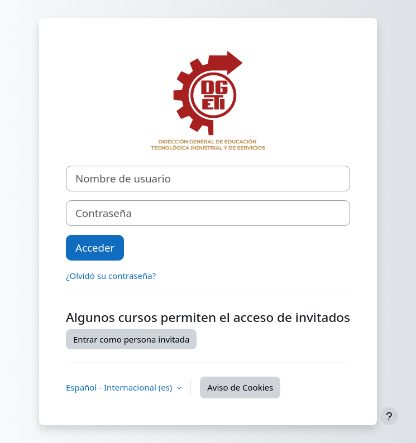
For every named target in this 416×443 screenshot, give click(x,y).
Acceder (94, 247)
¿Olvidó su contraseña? (111, 275)
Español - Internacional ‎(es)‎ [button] (120, 387)
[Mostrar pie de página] (389, 416)
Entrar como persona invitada (131, 339)
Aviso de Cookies (240, 387)
